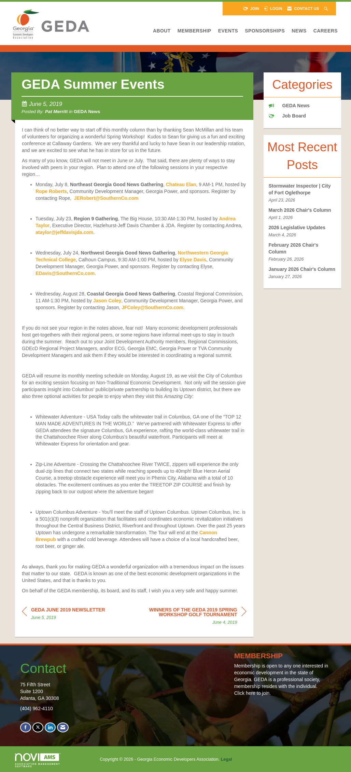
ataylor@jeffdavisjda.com (64, 232)
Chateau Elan (181, 184)
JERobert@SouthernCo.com (106, 198)
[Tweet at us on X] (37, 727)
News (299, 30)
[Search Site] (326, 8)
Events (228, 30)
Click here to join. (252, 693)
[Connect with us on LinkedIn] (50, 727)
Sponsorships (265, 30)
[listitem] (302, 193)
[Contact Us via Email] (63, 727)
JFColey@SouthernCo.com (152, 307)
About (162, 30)
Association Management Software (38, 760)
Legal (226, 759)
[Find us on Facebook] (25, 727)
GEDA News (87, 111)
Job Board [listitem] (287, 116)
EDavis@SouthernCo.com (65, 273)
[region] (195, 617)
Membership (194, 30)
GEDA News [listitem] (289, 105)
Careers (325, 30)
